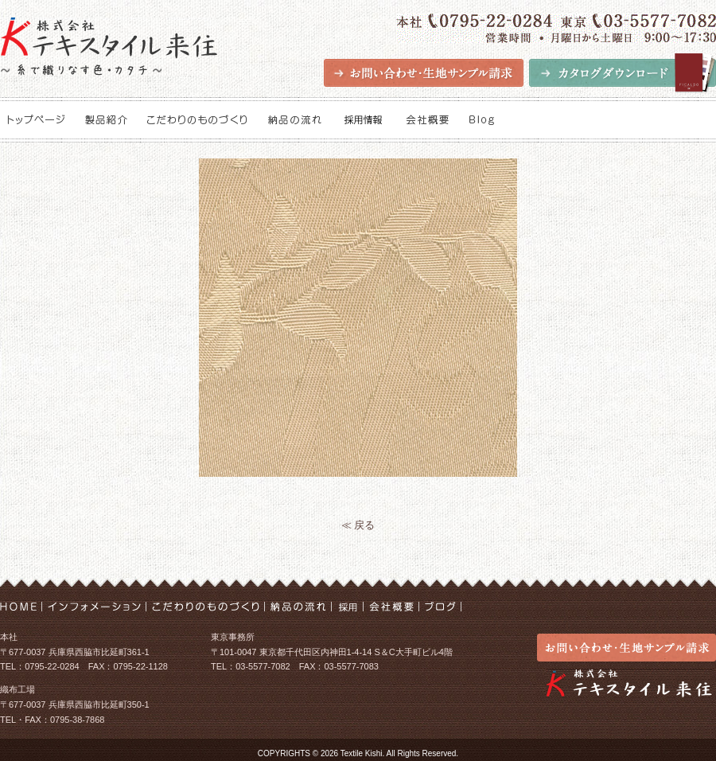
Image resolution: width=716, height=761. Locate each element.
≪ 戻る (358, 525)
